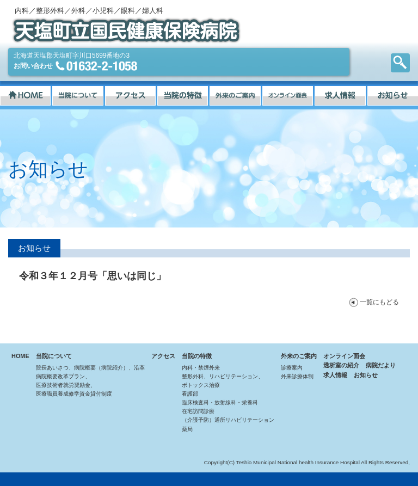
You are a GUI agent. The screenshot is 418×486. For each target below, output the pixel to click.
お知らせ (366, 375)
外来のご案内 (299, 356)
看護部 (190, 394)
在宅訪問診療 (198, 411)
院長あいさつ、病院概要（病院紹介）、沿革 (90, 368)
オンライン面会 (344, 356)
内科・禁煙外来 (201, 368)
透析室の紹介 (341, 365)
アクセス (163, 356)
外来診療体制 (297, 376)
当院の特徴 (197, 356)
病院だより (381, 365)
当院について (54, 356)
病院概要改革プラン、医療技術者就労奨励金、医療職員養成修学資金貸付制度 (74, 385)
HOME (20, 356)
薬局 (187, 429)
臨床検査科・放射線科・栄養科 (220, 402)
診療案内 (292, 368)
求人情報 (335, 375)
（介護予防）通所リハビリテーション (228, 420)
